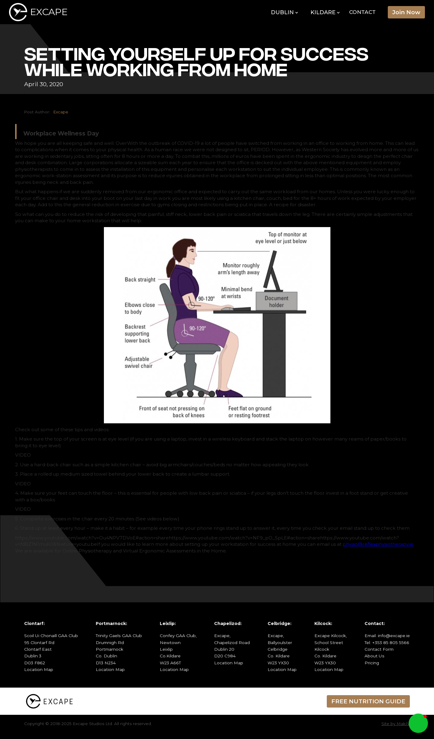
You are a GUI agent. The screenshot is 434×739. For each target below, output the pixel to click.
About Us (374, 655)
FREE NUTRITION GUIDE (368, 701)
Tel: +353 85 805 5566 (387, 642)
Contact (362, 12)
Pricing (372, 662)
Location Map (38, 669)
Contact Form (379, 649)
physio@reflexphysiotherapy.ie (378, 544)
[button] (284, 12)
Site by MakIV (395, 723)
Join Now (406, 12)
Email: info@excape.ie (387, 635)
